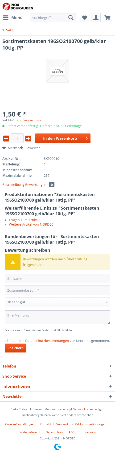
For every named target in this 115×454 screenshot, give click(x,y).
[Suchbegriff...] (53, 17)
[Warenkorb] (107, 17)
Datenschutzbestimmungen (47, 340)
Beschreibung (13, 184)
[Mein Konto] (96, 17)
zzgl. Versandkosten (30, 120)
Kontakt (45, 424)
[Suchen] (71, 17)
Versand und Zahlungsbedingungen (81, 424)
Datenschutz (54, 432)
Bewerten (30, 148)
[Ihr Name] (57, 278)
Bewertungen (39, 184)
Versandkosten (83, 409)
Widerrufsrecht (30, 432)
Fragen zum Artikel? (22, 220)
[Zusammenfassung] (57, 290)
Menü (13, 17)
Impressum (88, 432)
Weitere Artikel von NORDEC (29, 224)
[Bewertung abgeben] (57, 302)
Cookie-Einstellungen (20, 424)
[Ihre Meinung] (57, 317)
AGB (71, 432)
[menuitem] (12, 17)
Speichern (16, 348)
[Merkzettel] (84, 17)
